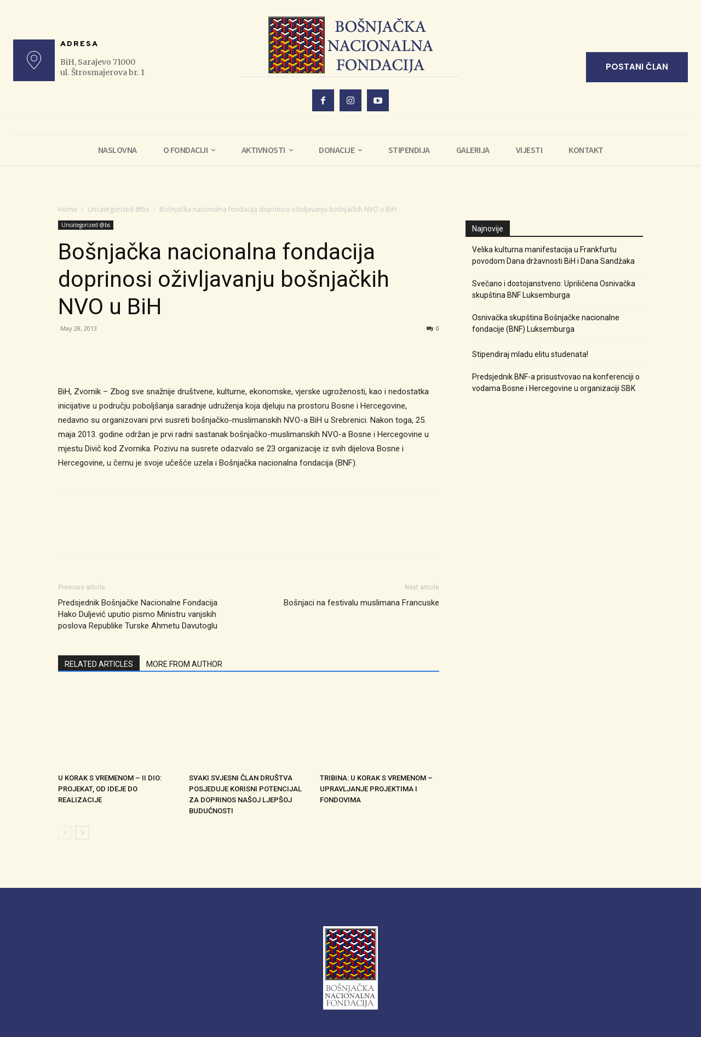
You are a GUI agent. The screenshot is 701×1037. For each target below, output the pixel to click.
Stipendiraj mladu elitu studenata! (530, 354)
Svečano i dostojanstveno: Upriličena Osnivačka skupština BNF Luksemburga (553, 289)
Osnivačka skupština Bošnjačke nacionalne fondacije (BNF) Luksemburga (545, 323)
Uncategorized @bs (118, 209)
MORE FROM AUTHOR (184, 664)
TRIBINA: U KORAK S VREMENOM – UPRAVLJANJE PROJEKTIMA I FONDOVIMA (376, 789)
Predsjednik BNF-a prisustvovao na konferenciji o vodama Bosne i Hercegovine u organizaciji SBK (556, 382)
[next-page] (82, 833)
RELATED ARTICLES (99, 664)
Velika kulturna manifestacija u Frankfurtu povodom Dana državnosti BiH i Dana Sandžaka (553, 255)
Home (67, 209)
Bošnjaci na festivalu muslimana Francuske (361, 603)
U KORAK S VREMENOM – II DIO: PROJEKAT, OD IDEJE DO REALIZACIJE (110, 789)
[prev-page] (65, 833)
